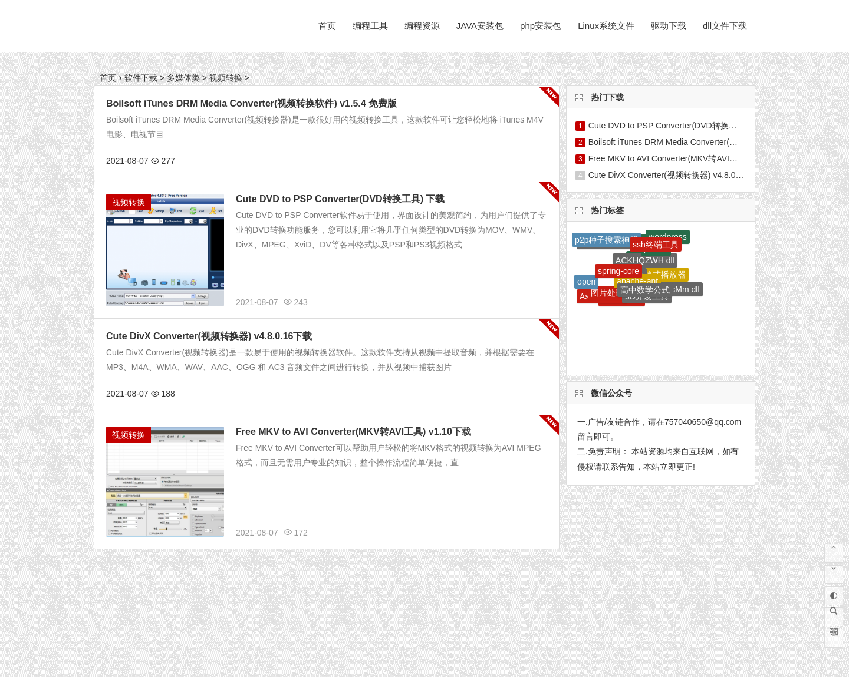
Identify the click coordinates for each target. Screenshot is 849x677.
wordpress (668, 237)
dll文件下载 (725, 26)
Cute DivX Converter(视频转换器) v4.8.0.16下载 (209, 336)
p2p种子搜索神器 (606, 240)
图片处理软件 (615, 293)
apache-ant (637, 281)
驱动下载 (668, 26)
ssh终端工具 (656, 244)
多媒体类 (183, 77)
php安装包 (540, 26)
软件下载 (140, 77)
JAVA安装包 (480, 26)
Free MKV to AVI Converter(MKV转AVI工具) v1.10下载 (353, 432)
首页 (327, 26)
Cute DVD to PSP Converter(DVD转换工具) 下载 (340, 199)
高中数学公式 (645, 290)
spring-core (618, 271)
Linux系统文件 (606, 26)
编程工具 (370, 26)
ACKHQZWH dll (645, 260)
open (586, 281)
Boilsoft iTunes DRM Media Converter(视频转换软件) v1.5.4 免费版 (251, 103)
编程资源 (422, 26)
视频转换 (225, 77)
